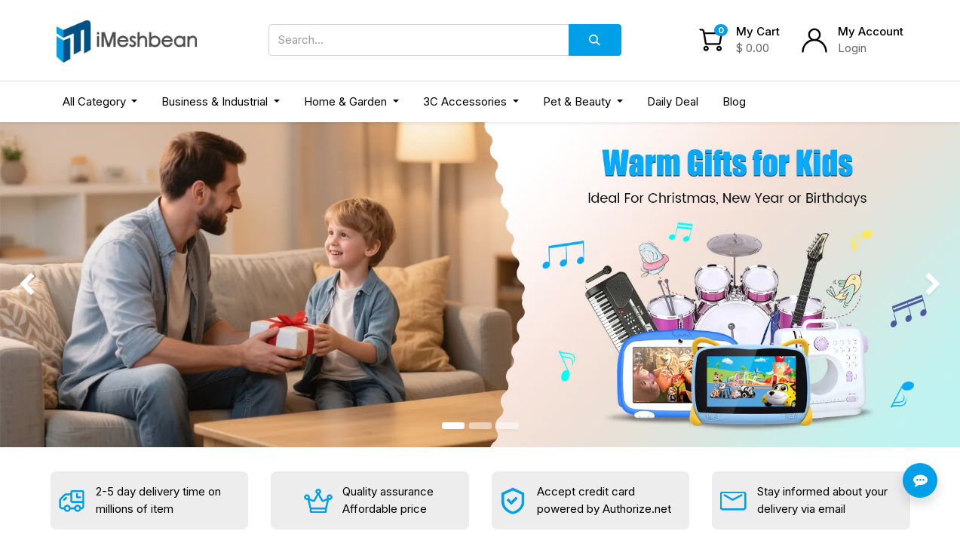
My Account (870, 31)
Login (852, 48)
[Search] (595, 40)
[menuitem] (672, 102)
